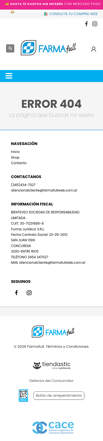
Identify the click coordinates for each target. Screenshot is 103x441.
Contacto (18, 163)
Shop (15, 157)
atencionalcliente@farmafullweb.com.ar (44, 190)
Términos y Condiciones (67, 346)
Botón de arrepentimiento (59, 395)
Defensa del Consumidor (51, 380)
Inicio (15, 151)
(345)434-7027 (23, 184)
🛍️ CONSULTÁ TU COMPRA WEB (71, 13)
